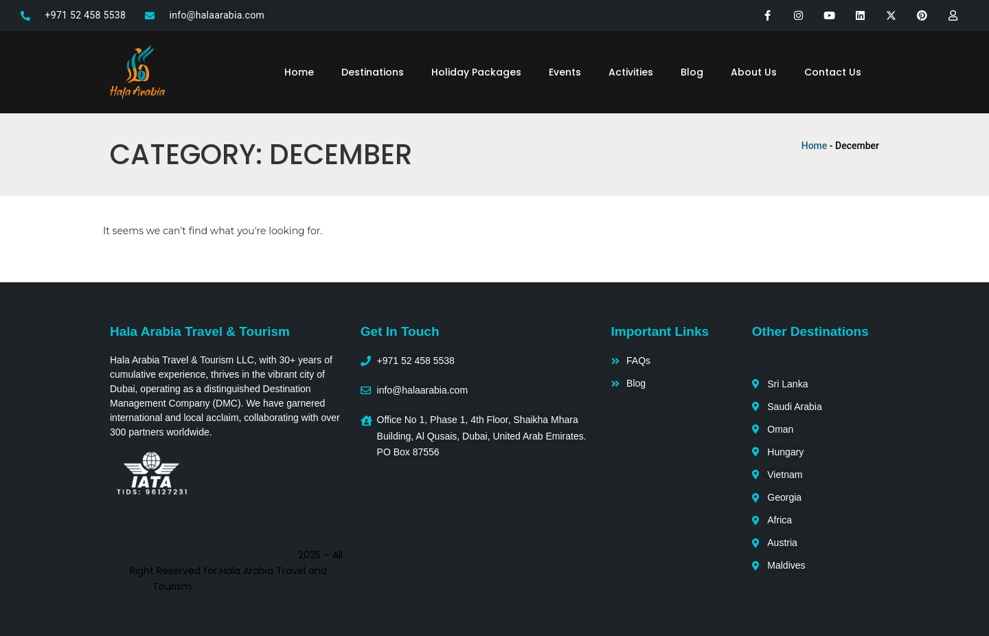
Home (299, 72)
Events (565, 72)
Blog (692, 72)
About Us (754, 72)
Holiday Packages (476, 72)
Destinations (372, 72)
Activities (631, 72)
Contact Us (832, 72)
